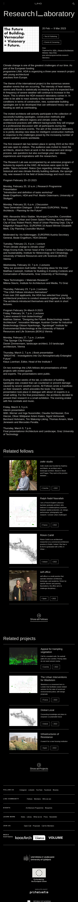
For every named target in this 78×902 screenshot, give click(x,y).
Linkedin (31, 790)
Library (29, 817)
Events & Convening (52, 42)
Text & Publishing (51, 36)
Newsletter (53, 817)
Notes (23, 817)
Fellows (29, 799)
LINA (38, 3)
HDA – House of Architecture (63, 50)
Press (46, 817)
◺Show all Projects (39, 766)
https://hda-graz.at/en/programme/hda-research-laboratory (55, 55)
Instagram (23, 790)
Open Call (27, 826)
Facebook (47, 790)
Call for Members (48, 826)
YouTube (39, 790)
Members (37, 799)
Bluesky (55, 790)
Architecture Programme (34, 808)
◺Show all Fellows (39, 617)
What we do (37, 817)
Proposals (36, 826)
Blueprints (48, 808)
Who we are (46, 799)
